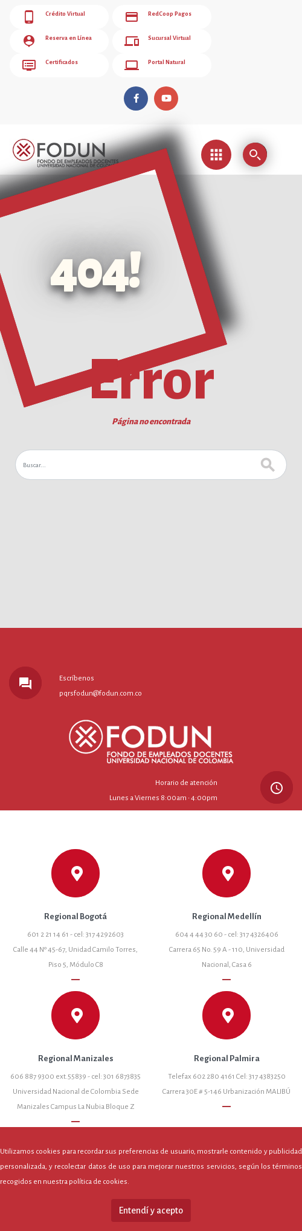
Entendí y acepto (151, 1210)
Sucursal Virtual (157, 41)
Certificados (50, 65)
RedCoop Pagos (157, 17)
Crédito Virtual (53, 17)
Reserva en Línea (56, 41)
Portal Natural (154, 65)
